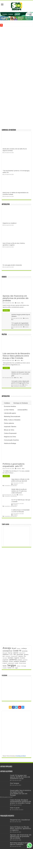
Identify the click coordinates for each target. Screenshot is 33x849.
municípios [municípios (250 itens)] (10, 658)
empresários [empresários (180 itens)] (22, 653)
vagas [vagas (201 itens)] (16, 668)
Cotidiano (7, 403)
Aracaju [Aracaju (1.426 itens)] (7, 648)
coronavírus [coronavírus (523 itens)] (7, 651)
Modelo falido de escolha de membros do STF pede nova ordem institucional (19, 491)
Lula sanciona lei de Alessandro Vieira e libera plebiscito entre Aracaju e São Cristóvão (16, 355)
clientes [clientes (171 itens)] (18, 648)
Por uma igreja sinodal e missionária (12, 265)
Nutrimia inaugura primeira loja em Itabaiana (20, 843)
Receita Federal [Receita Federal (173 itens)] (22, 663)
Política (4, 335)
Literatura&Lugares (10, 413)
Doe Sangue (14, 783)
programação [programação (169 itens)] (11, 663)
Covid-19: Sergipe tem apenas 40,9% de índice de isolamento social (20, 776)
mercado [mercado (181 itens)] (5, 658)
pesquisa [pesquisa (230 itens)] (19, 659)
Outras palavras (9, 423)
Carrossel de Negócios (9, 130)
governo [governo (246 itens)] (26, 654)
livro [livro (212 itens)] (25, 656)
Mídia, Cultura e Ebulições (12, 420)
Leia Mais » (6, 310)
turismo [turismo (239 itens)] (10, 668)
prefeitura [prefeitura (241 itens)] (16, 661)
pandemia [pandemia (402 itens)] (13, 660)
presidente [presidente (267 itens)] (23, 661)
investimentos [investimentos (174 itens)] (14, 656)
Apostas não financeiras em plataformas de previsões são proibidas (15, 298)
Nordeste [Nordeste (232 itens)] (22, 658)
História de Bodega (10, 443)
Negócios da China (10, 436)
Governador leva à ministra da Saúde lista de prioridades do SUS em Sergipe (20, 792)
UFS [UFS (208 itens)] (13, 668)
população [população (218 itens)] (5, 661)
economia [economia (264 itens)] (24, 651)
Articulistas (6, 204)
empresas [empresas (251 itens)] (15, 653)
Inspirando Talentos (10, 426)
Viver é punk (14, 808)
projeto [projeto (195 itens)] (16, 663)
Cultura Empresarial (10, 433)
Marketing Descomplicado (12, 416)
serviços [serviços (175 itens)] (19, 666)
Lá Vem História (9, 410)
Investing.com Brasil (21, 755)
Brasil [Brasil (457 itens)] (14, 648)
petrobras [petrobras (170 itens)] (25, 659)
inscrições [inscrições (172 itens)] (8, 656)
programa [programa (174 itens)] (5, 663)
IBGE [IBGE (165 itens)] (4, 656)
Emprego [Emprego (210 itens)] (10, 653)
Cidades (4, 277)
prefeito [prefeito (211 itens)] (11, 661)
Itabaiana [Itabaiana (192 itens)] (20, 656)
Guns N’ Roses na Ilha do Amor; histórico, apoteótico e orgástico (20, 828)
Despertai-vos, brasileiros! (9, 223)
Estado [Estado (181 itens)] (11, 654)
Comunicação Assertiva (11, 440)
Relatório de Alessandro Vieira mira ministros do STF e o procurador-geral (20, 373)
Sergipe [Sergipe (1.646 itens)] (11, 665)
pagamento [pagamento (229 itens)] (6, 659)
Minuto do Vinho (9, 430)
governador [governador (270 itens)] (20, 654)
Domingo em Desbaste (20, 403)
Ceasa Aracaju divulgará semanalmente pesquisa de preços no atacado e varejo (20, 801)
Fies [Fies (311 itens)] (14, 654)
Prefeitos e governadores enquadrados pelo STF (14, 465)
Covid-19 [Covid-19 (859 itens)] (17, 650)
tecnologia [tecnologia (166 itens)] (23, 666)
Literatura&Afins (22, 410)
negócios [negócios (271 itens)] (16, 658)
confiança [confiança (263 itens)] (24, 648)
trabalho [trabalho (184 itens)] (5, 668)
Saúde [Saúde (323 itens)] (5, 666)
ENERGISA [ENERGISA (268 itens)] (6, 654)
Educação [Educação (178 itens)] (5, 653)
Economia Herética (10, 406)
